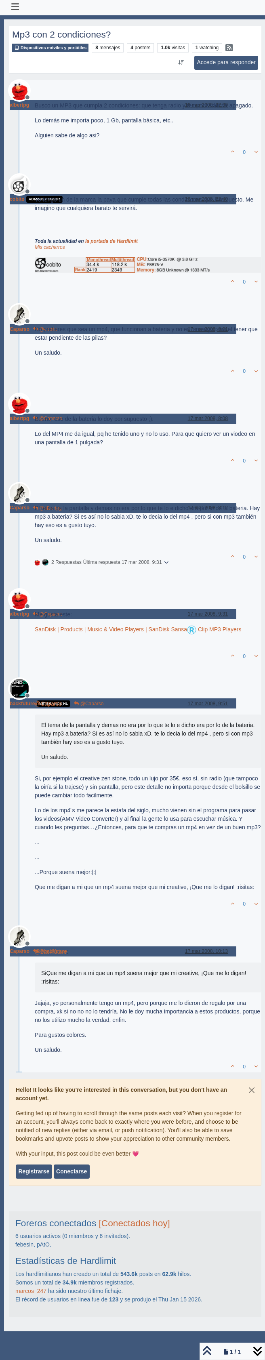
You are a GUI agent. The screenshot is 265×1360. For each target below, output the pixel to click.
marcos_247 (30, 1291)
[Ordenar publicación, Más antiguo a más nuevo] (181, 62)
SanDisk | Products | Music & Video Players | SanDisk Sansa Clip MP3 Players (138, 629)
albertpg (19, 105)
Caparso (19, 329)
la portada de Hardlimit (111, 241)
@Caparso (88, 703)
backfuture (22, 703)
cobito (17, 199)
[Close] (251, 1090)
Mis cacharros (50, 247)
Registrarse (33, 1171)
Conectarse (71, 1171)
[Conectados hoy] (134, 1223)
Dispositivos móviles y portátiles (50, 47)
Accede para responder (226, 62)
